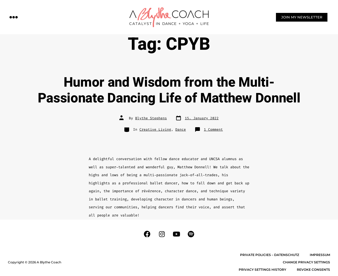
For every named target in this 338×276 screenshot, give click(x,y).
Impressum (320, 255)
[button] (14, 17)
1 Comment (213, 129)
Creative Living (155, 129)
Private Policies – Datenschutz (269, 255)
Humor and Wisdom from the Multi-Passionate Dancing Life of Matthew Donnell (169, 90)
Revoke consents (313, 270)
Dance (180, 129)
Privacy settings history (262, 270)
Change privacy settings (306, 262)
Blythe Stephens (151, 118)
